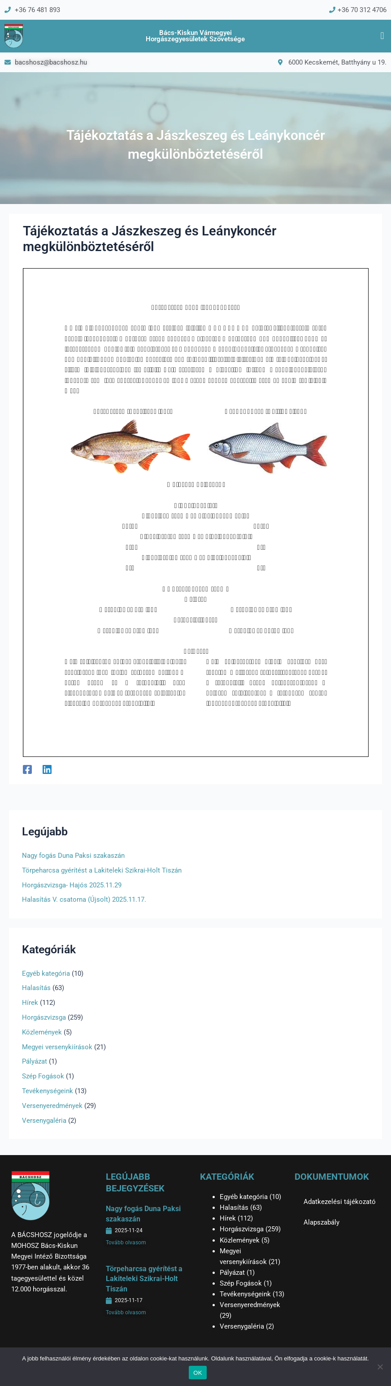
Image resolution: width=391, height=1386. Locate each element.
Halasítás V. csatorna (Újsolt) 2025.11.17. (84, 899)
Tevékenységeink (47, 1091)
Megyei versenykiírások (57, 1047)
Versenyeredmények (52, 1106)
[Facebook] (27, 769)
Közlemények (42, 1032)
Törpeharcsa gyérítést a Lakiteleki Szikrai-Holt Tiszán (102, 870)
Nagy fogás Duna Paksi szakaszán (73, 856)
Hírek (30, 1003)
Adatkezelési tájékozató (340, 1202)
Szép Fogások (43, 1076)
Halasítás (36, 988)
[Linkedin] (47, 769)
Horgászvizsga (44, 1017)
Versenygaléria (44, 1121)
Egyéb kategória (46, 973)
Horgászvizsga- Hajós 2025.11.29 (72, 885)
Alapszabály (321, 1222)
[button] (382, 36)
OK (197, 1372)
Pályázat (34, 1061)
